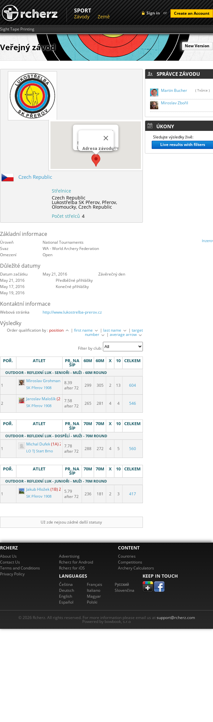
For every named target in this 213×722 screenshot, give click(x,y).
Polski (92, 602)
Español (66, 602)
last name (115, 330)
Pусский (122, 584)
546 (132, 403)
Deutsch (66, 590)
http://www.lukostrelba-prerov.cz (72, 312)
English (65, 596)
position (59, 330)
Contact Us (10, 562)
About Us (8, 556)
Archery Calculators (136, 568)
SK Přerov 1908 (38, 387)
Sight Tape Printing (17, 29)
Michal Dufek (34, 444)
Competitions (130, 562)
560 (132, 448)
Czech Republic (35, 177)
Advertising (69, 556)
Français (94, 584)
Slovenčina (124, 590)
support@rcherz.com (176, 617)
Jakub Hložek (34, 489)
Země (104, 16)
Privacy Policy (12, 574)
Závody (81, 16)
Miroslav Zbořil (174, 103)
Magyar (94, 596)
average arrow (126, 334)
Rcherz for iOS (72, 568)
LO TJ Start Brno (39, 451)
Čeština (66, 584)
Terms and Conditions (20, 568)
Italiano (93, 590)
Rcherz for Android (76, 562)
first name (86, 330)
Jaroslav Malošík (37, 399)
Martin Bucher (174, 90)
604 (132, 385)
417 (132, 494)
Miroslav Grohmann (41, 380)
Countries (127, 556)
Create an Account (191, 13)
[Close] (106, 138)
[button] (96, 161)
